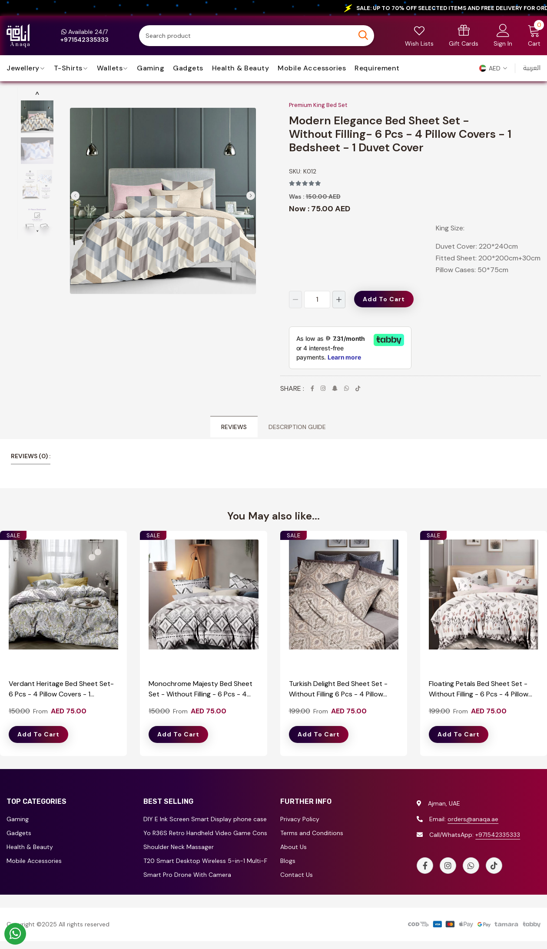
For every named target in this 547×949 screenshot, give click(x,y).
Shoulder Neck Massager (178, 847)
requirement (377, 68)
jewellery (23, 68)
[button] (493, 68)
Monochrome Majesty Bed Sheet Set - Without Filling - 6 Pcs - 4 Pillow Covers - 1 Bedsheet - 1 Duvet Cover (200, 689)
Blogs (287, 861)
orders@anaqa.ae (473, 819)
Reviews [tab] (234, 427)
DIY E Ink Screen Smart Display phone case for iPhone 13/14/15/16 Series (205, 819)
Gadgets (188, 68)
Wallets (110, 68)
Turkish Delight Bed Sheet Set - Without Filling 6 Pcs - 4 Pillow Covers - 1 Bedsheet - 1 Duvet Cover (338, 689)
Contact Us (296, 875)
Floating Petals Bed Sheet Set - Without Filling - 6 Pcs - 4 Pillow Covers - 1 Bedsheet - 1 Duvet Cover (478, 689)
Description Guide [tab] (297, 427)
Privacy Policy (299, 819)
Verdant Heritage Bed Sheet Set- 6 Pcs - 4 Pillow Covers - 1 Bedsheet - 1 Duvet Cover (61, 689)
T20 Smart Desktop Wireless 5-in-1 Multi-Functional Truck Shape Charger (205, 861)
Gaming (150, 68)
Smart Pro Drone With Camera (187, 875)
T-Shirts (68, 68)
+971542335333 (497, 835)
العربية (531, 68)
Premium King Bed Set (318, 105)
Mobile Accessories (312, 68)
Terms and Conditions (311, 833)
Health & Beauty (240, 68)
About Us (293, 847)
